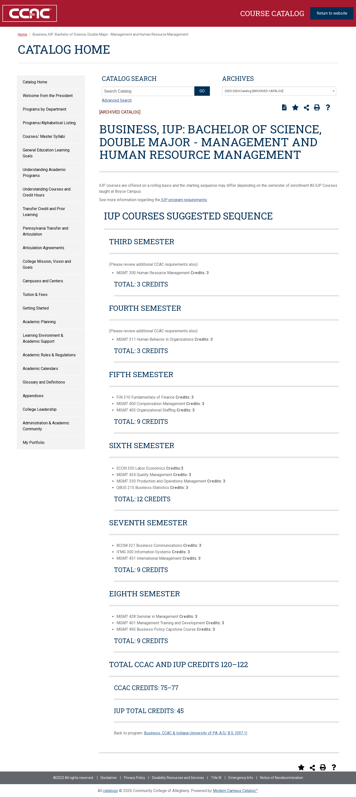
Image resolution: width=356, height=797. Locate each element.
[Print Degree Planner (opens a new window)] (284, 107)
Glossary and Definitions (44, 382)
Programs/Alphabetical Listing (49, 123)
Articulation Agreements (43, 247)
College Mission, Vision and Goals (47, 264)
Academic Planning (39, 321)
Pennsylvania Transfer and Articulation (45, 231)
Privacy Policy (134, 778)
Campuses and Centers (43, 281)
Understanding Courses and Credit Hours (46, 192)
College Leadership (40, 409)
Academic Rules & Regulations (49, 355)
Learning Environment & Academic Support (43, 338)
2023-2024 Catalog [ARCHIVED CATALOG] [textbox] (254, 91)
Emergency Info (240, 778)
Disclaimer (109, 778)
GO (202, 91)
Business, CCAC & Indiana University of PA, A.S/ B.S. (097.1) (195, 733)
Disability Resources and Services (178, 778)
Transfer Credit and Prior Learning (44, 211)
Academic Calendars (40, 368)
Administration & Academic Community (46, 426)
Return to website (332, 13)
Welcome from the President (48, 95)
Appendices (33, 395)
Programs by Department (44, 109)
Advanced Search (117, 100)
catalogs (110, 790)
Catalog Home (35, 82)
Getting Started (36, 308)
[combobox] (279, 91)
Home (22, 34)
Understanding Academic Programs (44, 172)
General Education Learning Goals (46, 153)
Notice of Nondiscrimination (281, 778)
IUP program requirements (183, 199)
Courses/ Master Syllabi (44, 136)
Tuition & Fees (35, 294)
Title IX (216, 778)
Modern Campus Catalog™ (235, 790)
